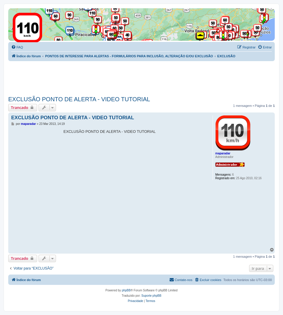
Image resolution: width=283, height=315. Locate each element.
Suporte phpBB (151, 295)
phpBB (126, 290)
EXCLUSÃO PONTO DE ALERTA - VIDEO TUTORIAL (79, 99)
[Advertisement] (115, 77)
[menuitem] (17, 47)
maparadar (222, 153)
